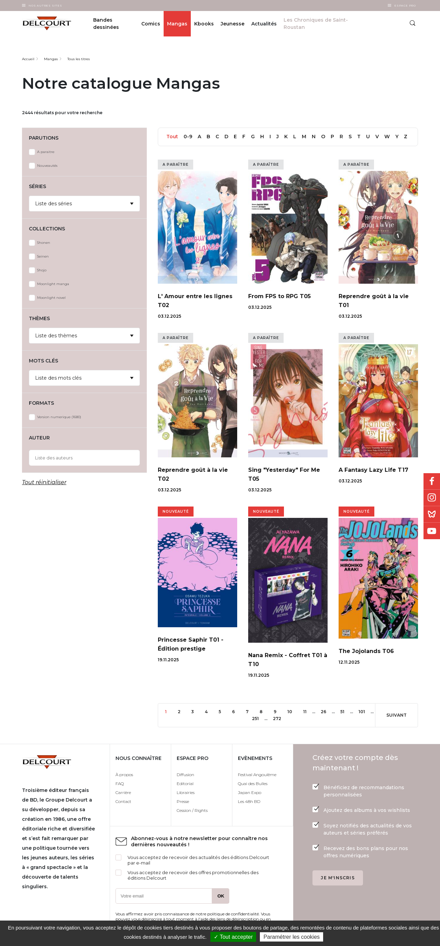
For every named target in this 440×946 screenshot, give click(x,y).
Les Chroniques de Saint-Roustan (316, 23)
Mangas (177, 24)
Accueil (28, 59)
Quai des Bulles (252, 783)
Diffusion (185, 774)
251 (258, 718)
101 (365, 711)
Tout (172, 136)
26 (326, 711)
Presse (183, 801)
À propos (124, 774)
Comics (150, 24)
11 (307, 711)
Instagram (432, 498)
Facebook (432, 481)
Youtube (432, 531)
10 (292, 711)
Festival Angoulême (257, 774)
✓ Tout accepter (233, 937)
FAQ (120, 783)
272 (279, 718)
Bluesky (432, 514)
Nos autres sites (45, 5)
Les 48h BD (249, 801)
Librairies (186, 792)
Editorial (185, 783)
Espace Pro (405, 5)
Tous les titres (78, 59)
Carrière (123, 792)
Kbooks (204, 24)
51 (345, 711)
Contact (123, 801)
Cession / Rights (192, 810)
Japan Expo (249, 792)
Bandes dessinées (106, 23)
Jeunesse (232, 24)
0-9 (188, 136)
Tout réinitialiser (44, 482)
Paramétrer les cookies (291, 937)
